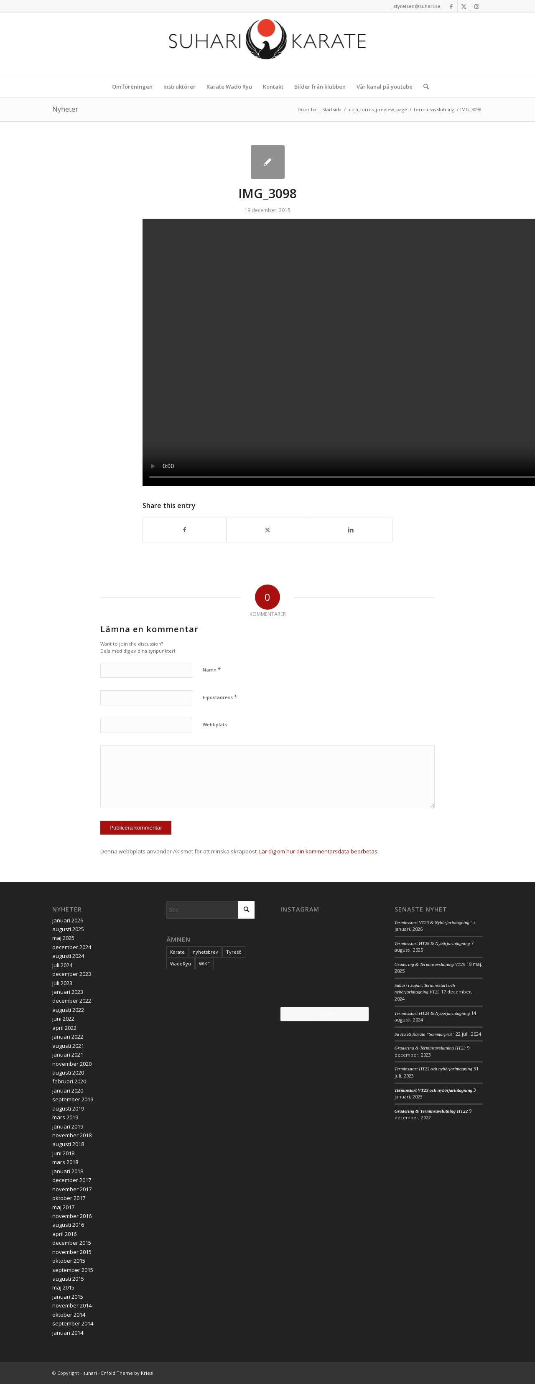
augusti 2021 (68, 1045)
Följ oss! (324, 1013)
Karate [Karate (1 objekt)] (177, 952)
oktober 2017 (68, 1198)
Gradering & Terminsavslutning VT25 (430, 964)
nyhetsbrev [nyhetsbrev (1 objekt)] (205, 952)
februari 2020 (69, 1081)
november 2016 (72, 1216)
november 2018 (72, 1135)
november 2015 (72, 1252)
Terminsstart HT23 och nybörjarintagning (433, 1068)
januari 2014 (67, 1332)
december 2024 (71, 947)
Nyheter (65, 109)
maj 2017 (63, 1207)
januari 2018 (67, 1171)
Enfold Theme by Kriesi (127, 1373)
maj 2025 (63, 938)
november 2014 (72, 1305)
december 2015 (71, 1242)
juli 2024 (62, 965)
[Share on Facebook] (184, 529)
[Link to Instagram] (476, 6)
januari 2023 (67, 992)
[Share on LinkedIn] (350, 529)
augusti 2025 (68, 929)
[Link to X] (464, 6)
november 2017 (72, 1189)
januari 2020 (67, 1090)
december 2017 (71, 1180)
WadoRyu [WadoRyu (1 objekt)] (180, 963)
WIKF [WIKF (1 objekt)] (204, 963)
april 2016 (64, 1234)
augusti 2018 (68, 1144)
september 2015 (72, 1270)
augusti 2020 (68, 1072)
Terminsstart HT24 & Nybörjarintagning (432, 1013)
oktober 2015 (68, 1260)
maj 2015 (63, 1287)
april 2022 (64, 1028)
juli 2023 (62, 983)
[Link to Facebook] (451, 6)
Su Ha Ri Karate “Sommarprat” (425, 1034)
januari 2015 (67, 1296)
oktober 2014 (68, 1314)
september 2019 (72, 1099)
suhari (90, 1373)
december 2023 (71, 974)
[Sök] (423, 86)
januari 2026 (67, 920)
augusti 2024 (68, 956)
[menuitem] (132, 86)
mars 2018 (65, 1162)
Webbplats (215, 724)
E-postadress (220, 697)
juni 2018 (63, 1153)
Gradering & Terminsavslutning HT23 (430, 1047)
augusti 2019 (68, 1108)
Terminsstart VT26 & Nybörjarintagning (432, 922)
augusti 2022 (68, 1010)
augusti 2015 (68, 1278)
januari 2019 (67, 1126)
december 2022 (71, 1000)
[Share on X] (268, 529)
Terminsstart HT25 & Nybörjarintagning (432, 943)
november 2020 (72, 1063)
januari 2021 (67, 1054)
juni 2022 (63, 1018)
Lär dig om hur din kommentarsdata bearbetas (318, 851)
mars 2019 (65, 1117)
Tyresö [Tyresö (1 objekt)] (234, 952)
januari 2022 (67, 1036)
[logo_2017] (267, 44)
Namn (212, 669)
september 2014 (72, 1323)
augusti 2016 (68, 1224)
